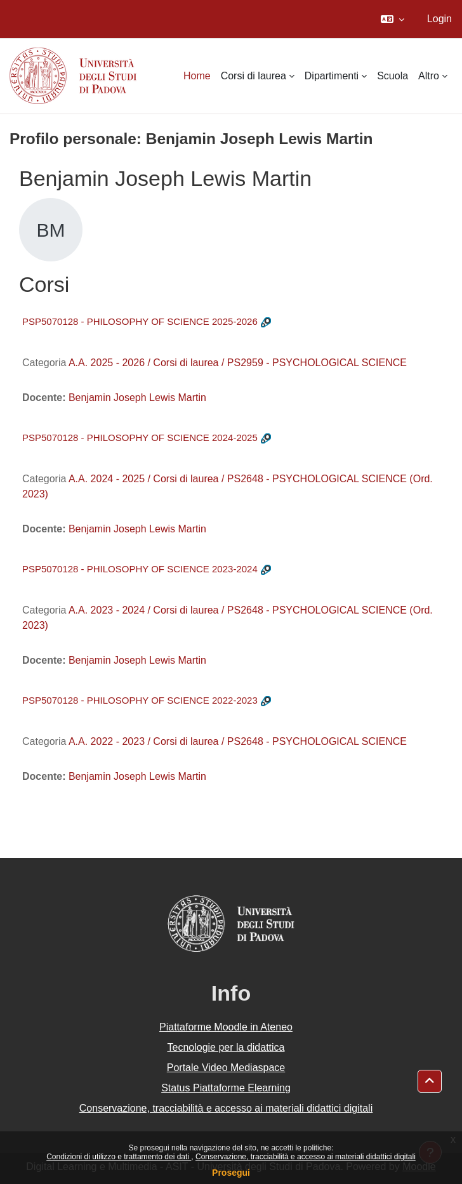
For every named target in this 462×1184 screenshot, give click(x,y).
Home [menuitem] (197, 75)
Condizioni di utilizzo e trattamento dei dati (118, 1156)
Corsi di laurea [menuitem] (253, 75)
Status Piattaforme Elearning (226, 1087)
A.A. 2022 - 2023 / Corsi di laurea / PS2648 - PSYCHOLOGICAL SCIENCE (238, 741)
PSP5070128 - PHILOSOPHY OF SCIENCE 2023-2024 (140, 568)
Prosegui (231, 1173)
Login (439, 18)
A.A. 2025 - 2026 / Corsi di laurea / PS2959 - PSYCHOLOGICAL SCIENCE (238, 362)
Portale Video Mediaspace (226, 1067)
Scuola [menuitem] (392, 75)
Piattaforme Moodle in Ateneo (226, 1027)
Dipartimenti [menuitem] (332, 75)
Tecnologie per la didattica (225, 1047)
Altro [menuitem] (428, 75)
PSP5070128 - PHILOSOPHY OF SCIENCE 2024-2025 (140, 437)
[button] (392, 19)
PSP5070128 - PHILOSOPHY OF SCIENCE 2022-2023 (140, 700)
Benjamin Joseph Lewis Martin (137, 397)
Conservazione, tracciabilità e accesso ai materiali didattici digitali (305, 1156)
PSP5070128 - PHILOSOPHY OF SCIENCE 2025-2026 (140, 321)
